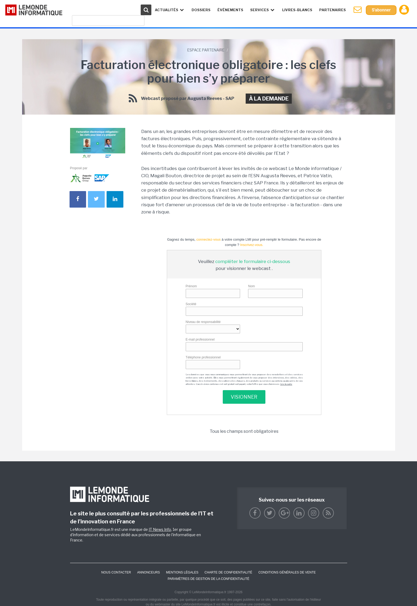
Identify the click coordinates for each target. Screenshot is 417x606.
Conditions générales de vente (287, 572)
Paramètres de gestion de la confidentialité (208, 579)
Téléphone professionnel (203, 357)
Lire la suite (286, 384)
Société (191, 304)
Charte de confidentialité (228, 572)
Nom (251, 286)
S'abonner (381, 10)
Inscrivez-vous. (251, 245)
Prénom (191, 286)
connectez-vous (208, 239)
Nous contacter (116, 572)
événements (230, 10)
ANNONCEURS (148, 572)
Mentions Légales (182, 572)
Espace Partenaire (205, 50)
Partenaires (332, 10)
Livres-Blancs (297, 10)
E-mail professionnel (200, 339)
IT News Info (160, 529)
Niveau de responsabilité (203, 322)
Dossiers (201, 10)
